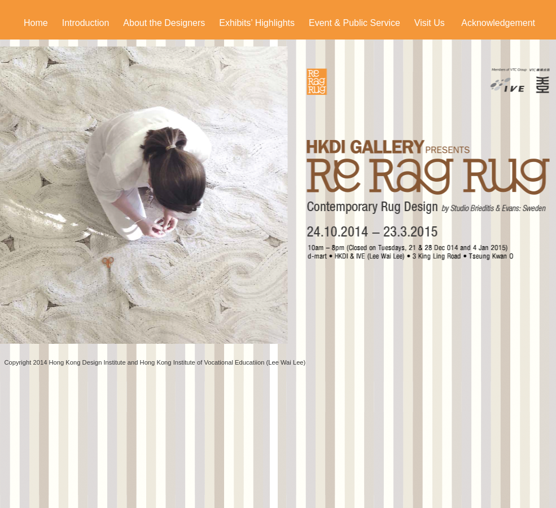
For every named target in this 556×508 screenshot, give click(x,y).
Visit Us (429, 23)
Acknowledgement (498, 23)
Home (36, 23)
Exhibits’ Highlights (257, 23)
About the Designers (164, 23)
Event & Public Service (354, 23)
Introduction (86, 23)
